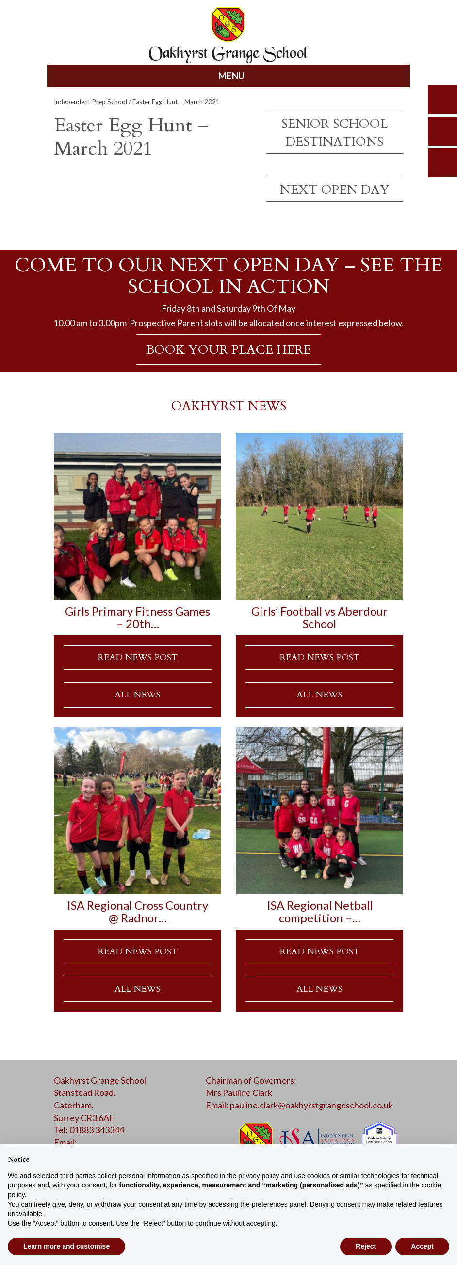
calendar (442, 162)
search (442, 99)
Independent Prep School (90, 102)
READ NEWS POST (138, 657)
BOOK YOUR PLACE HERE (228, 349)
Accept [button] (422, 1246)
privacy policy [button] (258, 1176)
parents (442, 131)
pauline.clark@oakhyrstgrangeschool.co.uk (311, 1105)
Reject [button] (366, 1246)
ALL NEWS (137, 695)
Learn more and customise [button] (66, 1246)
